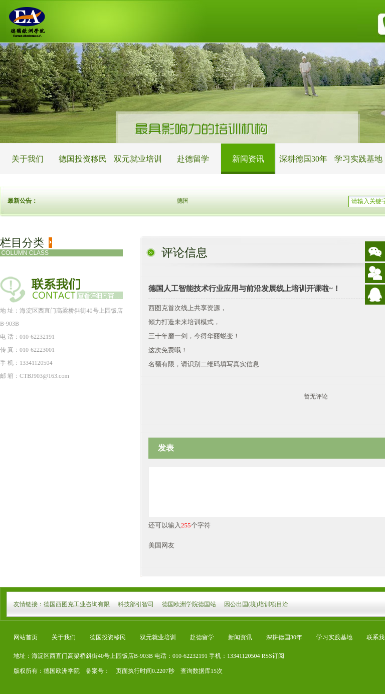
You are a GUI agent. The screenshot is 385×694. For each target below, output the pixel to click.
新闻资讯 (248, 159)
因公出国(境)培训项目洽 (256, 604)
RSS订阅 (273, 655)
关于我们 (28, 159)
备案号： (95, 670)
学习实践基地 (334, 637)
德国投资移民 (83, 159)
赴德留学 (193, 159)
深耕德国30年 (303, 159)
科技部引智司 (136, 604)
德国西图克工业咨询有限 (77, 604)
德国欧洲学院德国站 (189, 604)
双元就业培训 (138, 159)
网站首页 (26, 637)
